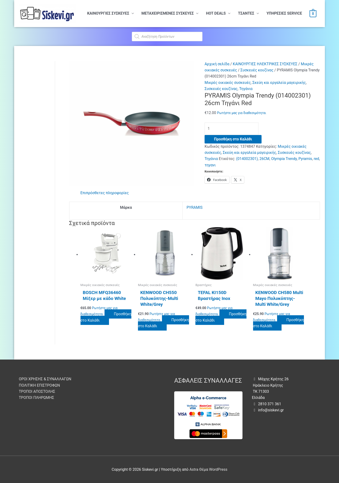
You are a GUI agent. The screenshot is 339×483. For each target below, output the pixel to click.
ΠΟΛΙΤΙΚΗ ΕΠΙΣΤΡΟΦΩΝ (39, 385)
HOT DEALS (216, 13)
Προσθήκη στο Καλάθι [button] (106, 317)
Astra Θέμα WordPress (208, 469)
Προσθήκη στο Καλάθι (233, 139)
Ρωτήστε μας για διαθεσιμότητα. (241, 113)
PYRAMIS (194, 207)
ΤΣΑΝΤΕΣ (246, 13)
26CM (264, 158)
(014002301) (247, 158)
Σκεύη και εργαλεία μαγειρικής (279, 82)
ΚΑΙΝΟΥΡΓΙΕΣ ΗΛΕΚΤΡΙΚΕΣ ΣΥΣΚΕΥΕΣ (265, 64)
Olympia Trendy (284, 158)
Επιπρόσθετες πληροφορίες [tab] (105, 193)
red (316, 158)
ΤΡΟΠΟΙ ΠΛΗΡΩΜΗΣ (36, 397)
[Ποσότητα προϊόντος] (231, 129)
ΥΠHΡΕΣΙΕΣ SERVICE (284, 13)
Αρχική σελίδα (217, 64)
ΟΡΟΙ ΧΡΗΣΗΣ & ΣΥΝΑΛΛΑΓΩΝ (45, 379)
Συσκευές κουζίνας (256, 70)
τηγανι (210, 165)
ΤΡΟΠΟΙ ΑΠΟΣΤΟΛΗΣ (37, 391)
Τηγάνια (246, 88)
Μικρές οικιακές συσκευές (228, 82)
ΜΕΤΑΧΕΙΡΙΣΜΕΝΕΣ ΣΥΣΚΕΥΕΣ (167, 13)
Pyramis (305, 158)
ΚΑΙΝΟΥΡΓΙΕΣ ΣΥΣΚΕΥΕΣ (108, 13)
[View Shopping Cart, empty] (313, 13)
